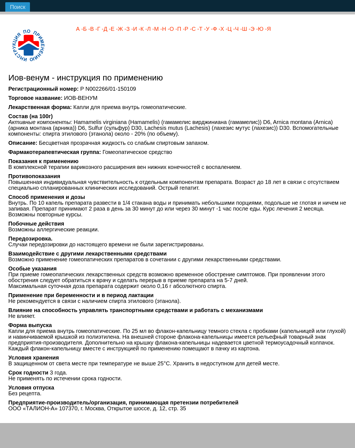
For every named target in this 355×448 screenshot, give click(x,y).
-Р (184, 29)
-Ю (259, 29)
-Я (267, 29)
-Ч (235, 29)
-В (90, 29)
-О (170, 29)
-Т (199, 29)
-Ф (213, 29)
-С (192, 29)
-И (133, 29)
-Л (147, 29)
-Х (220, 29)
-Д (103, 29)
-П (177, 29)
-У (205, 29)
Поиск (17, 7)
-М (155, 29)
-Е (111, 29)
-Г (97, 29)
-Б (83, 29)
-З (126, 29)
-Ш (243, 29)
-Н (162, 29)
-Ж (119, 29)
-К (140, 29)
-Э (251, 29)
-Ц (228, 29)
